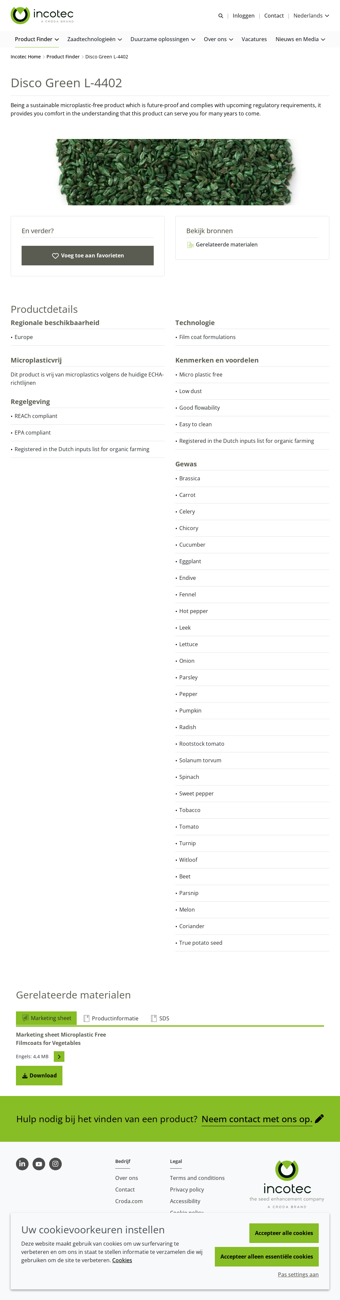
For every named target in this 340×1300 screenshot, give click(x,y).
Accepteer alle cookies (284, 1233)
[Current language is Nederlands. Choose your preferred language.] (311, 16)
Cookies (122, 1260)
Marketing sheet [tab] (46, 1018)
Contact (125, 1189)
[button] (36, 40)
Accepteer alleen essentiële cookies (266, 1256)
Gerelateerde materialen (222, 244)
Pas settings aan (298, 1274)
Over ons (126, 1178)
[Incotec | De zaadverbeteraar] (43, 16)
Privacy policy (187, 1189)
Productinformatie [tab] (110, 1018)
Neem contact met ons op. (257, 1119)
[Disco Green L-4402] (88, 255)
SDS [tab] (159, 1018)
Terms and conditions (197, 1178)
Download (39, 1075)
